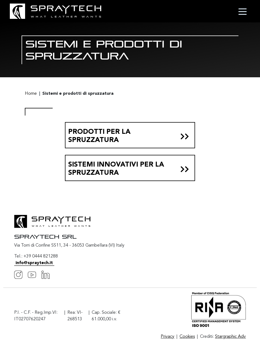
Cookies (187, 337)
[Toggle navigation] (242, 11)
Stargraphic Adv (230, 337)
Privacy (167, 337)
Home (31, 93)
